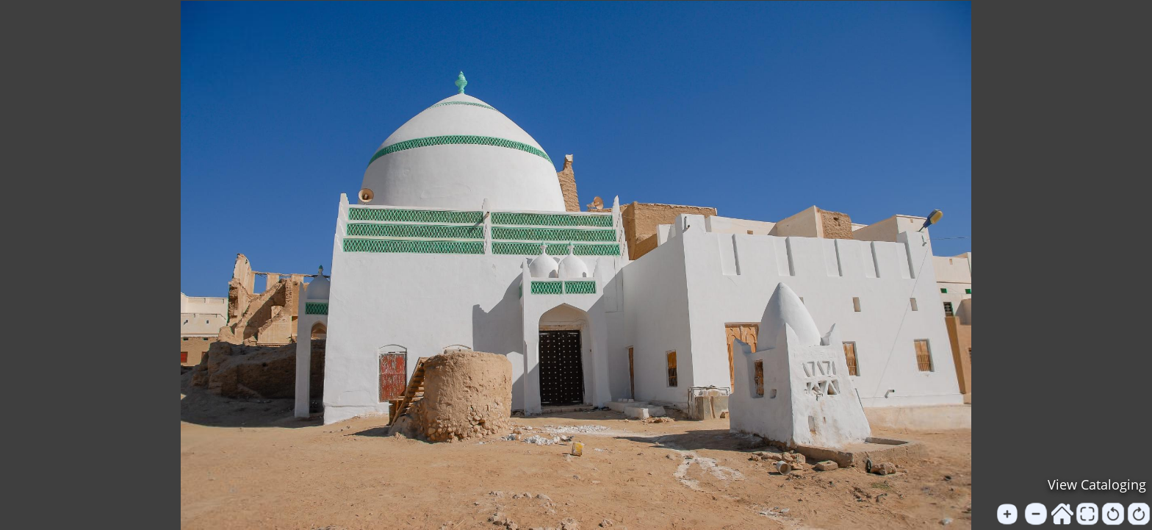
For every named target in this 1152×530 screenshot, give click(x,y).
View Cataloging (1097, 484)
